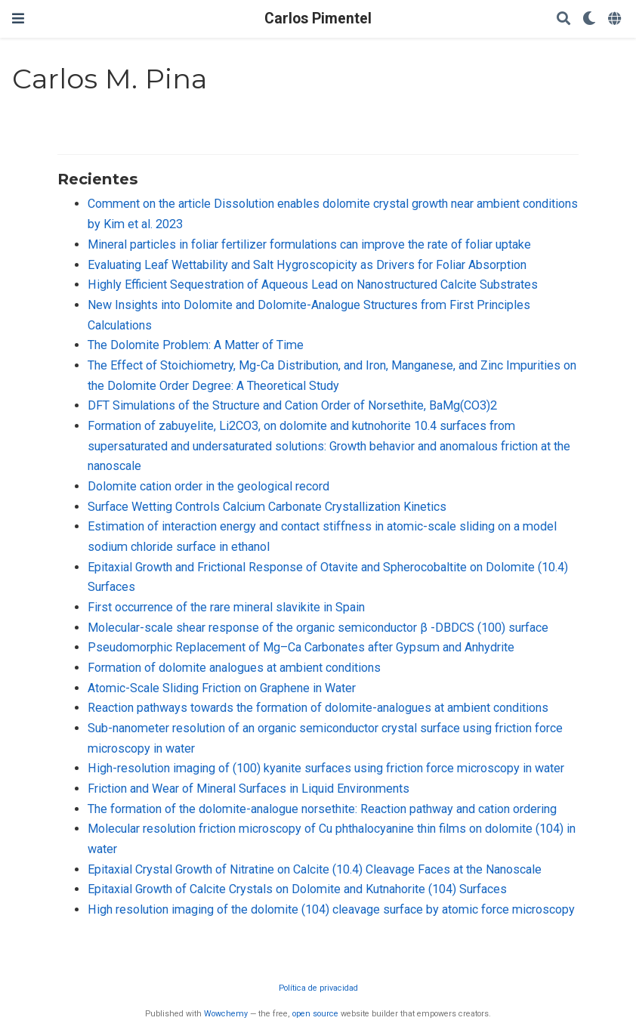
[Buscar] (563, 19)
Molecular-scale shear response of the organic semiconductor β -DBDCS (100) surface (318, 627)
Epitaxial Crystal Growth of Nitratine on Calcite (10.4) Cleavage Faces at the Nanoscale (315, 869)
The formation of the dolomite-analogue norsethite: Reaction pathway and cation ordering (322, 809)
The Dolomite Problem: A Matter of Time (196, 345)
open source (315, 1014)
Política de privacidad (318, 988)
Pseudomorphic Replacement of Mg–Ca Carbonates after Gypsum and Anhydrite (301, 647)
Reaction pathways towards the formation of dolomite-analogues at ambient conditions (318, 708)
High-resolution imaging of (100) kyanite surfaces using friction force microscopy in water (326, 768)
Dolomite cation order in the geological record (208, 486)
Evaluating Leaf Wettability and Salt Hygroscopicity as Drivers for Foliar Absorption (307, 265)
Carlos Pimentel (318, 18)
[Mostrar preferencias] (589, 19)
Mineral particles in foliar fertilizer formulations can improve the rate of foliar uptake (309, 244)
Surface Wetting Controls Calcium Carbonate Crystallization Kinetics (267, 506)
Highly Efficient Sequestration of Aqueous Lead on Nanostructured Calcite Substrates (313, 284)
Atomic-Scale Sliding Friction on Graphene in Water (222, 688)
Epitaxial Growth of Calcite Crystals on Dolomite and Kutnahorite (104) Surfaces (297, 889)
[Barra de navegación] (18, 18)
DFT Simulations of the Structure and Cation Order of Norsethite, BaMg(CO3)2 (292, 405)
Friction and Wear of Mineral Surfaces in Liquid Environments (248, 788)
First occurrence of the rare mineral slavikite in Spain (226, 607)
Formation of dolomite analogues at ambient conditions (234, 667)
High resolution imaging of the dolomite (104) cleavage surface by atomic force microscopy (331, 909)
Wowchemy (226, 1014)
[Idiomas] (616, 19)
